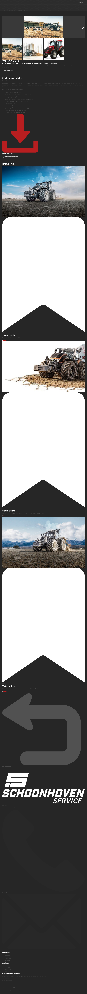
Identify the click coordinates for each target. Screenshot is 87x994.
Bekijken (4, 340)
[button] (83, 27)
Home (4, 11)
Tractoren (12, 11)
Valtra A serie (22, 11)
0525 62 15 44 (43, 851)
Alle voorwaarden (6, 990)
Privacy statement (14, 990)
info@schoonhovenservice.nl (43, 923)
